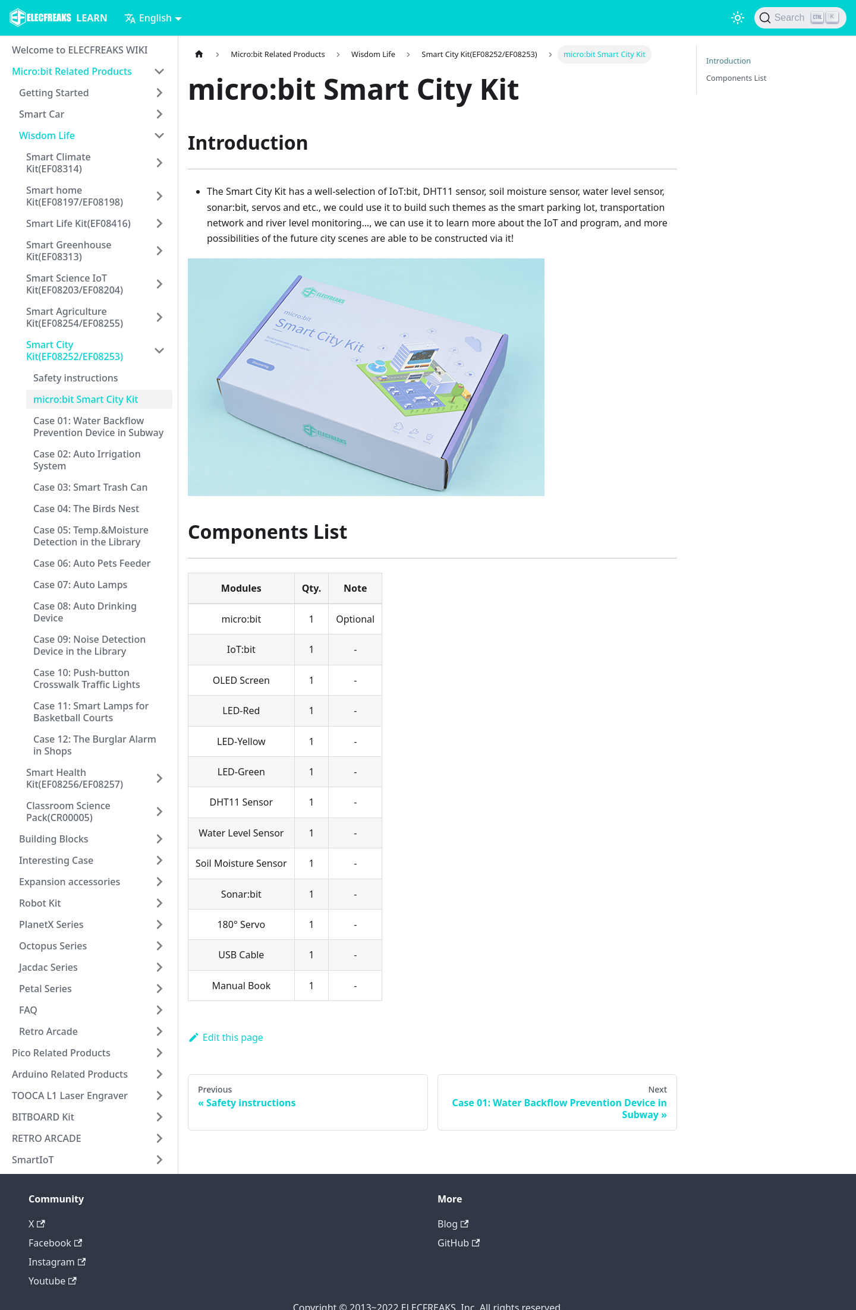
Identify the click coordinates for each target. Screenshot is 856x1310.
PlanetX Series (51, 924)
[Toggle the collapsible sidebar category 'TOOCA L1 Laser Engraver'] (159, 1095)
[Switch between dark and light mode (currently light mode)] (737, 17)
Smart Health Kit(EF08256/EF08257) (74, 778)
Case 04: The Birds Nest (86, 508)
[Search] (800, 18)
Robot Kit (40, 903)
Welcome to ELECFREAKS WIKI (79, 49)
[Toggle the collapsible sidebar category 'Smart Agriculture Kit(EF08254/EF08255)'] (159, 317)
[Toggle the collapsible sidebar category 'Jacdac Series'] (159, 967)
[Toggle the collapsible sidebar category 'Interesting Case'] (159, 860)
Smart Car (41, 114)
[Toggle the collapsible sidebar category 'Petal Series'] (159, 988)
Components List (736, 77)
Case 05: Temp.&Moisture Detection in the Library (91, 535)
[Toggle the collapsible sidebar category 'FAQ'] (159, 1009)
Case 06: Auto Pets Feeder (92, 563)
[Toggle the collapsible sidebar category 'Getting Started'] (159, 92)
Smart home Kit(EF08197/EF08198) (74, 196)
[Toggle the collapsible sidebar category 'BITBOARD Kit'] (159, 1116)
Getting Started (54, 92)
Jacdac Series (48, 967)
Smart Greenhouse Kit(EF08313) (68, 250)
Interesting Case (56, 860)
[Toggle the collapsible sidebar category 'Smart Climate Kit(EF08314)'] (159, 162)
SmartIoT (33, 1159)
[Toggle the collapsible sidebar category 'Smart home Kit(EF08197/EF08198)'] (159, 196)
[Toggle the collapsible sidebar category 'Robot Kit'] (159, 903)
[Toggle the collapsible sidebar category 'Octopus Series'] (159, 945)
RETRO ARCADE (46, 1138)
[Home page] (199, 54)
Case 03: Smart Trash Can (90, 487)
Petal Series (45, 988)
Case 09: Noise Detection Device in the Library (89, 645)
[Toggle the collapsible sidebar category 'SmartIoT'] (159, 1159)
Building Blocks (54, 838)
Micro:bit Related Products (72, 71)
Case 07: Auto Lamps (80, 584)
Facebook (55, 1242)
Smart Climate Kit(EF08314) (58, 162)
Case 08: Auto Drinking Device (85, 611)
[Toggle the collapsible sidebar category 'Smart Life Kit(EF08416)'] (159, 223)
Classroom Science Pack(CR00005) (68, 811)
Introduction (728, 60)
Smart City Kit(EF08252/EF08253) (74, 350)
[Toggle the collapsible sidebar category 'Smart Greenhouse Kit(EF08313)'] (159, 250)
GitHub (459, 1242)
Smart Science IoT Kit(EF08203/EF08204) (74, 284)
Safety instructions (75, 377)
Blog (453, 1223)
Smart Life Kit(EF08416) (78, 223)
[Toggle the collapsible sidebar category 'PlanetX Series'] (159, 924)
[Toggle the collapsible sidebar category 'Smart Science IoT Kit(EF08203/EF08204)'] (159, 284)
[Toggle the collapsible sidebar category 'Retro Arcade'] (159, 1031)
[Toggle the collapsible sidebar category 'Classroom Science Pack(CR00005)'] (159, 811)
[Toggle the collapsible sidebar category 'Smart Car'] (159, 114)
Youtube (53, 1280)
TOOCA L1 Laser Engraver (70, 1095)
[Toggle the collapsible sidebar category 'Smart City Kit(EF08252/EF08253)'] (159, 350)
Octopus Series (53, 945)
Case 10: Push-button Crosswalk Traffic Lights (86, 678)
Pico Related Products (61, 1052)
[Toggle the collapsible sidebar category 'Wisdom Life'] (159, 135)
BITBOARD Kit (43, 1116)
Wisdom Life (47, 135)
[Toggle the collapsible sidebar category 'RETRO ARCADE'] (159, 1138)
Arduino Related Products (70, 1074)
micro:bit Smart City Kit (85, 399)
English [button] (148, 17)
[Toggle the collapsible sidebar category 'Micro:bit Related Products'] (159, 71)
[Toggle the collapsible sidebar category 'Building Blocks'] (159, 838)
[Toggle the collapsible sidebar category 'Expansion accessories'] (159, 881)
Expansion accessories (69, 881)
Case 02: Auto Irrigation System (87, 459)
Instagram (57, 1261)
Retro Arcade (48, 1031)
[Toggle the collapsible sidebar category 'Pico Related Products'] (159, 1052)
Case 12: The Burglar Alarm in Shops (94, 745)
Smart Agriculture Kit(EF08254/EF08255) (74, 317)
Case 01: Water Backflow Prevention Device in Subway (98, 426)
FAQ (28, 1010)
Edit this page (225, 1037)
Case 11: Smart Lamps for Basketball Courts (91, 711)
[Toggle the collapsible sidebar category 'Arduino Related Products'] (159, 1074)
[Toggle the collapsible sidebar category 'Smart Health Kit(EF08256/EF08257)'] (159, 778)
